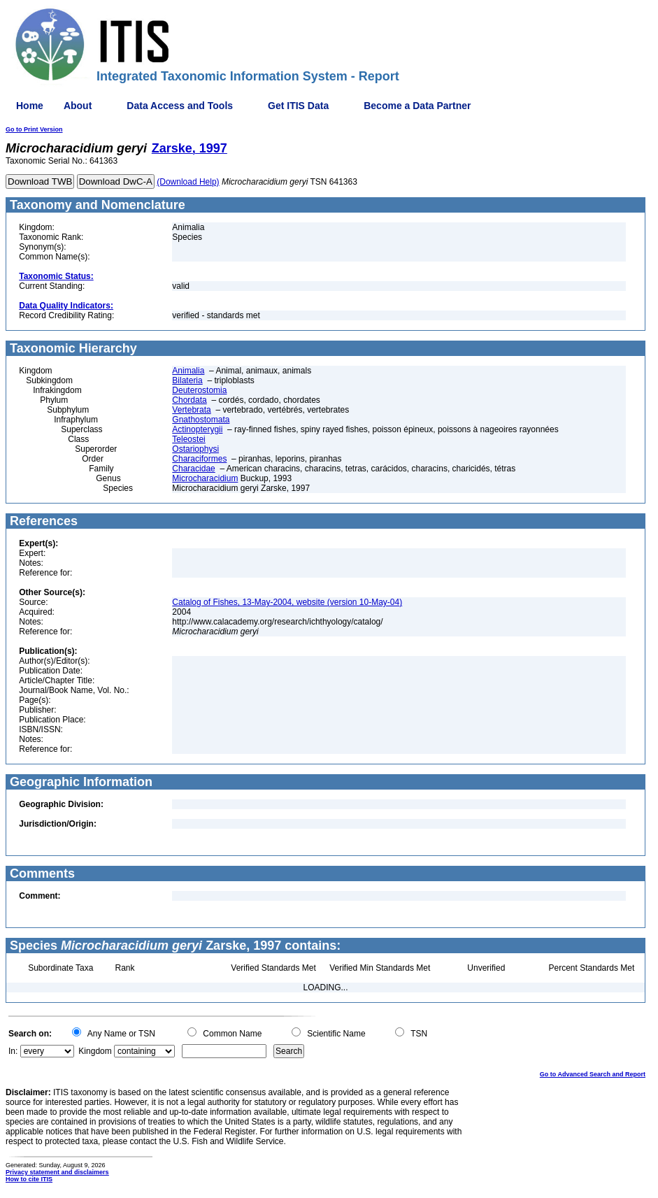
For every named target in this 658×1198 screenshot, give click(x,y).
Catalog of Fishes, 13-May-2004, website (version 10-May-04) (287, 602)
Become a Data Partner (417, 105)
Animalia (188, 371)
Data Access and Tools (180, 105)
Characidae (193, 468)
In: (12, 1051)
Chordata (189, 400)
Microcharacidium (205, 478)
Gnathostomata (200, 420)
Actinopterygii (197, 429)
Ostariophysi (195, 449)
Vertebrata (191, 410)
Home (29, 105)
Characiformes (199, 459)
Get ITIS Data (298, 105)
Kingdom (94, 1051)
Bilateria (187, 380)
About (78, 105)
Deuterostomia (199, 390)
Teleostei (188, 439)
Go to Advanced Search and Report (592, 1074)
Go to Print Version (34, 129)
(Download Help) (188, 182)
